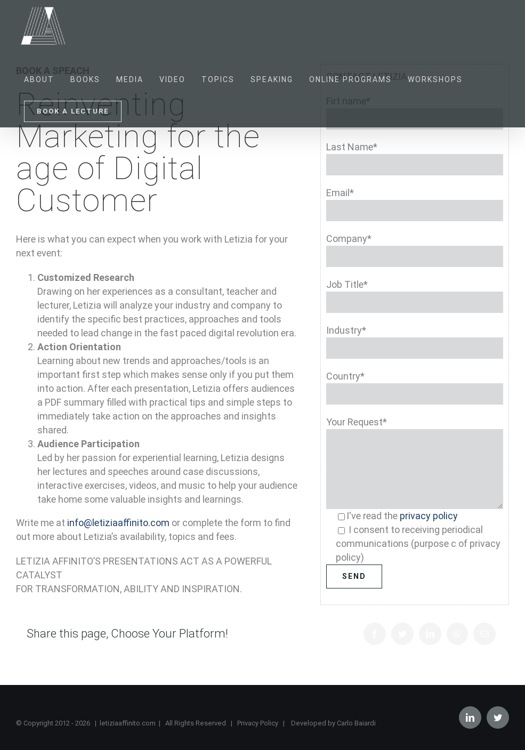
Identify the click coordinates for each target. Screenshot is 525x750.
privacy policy (429, 515)
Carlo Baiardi (356, 723)
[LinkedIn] (430, 634)
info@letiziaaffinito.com (118, 522)
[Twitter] (402, 634)
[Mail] (484, 634)
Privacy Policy (257, 723)
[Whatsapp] (457, 634)
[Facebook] (375, 634)
